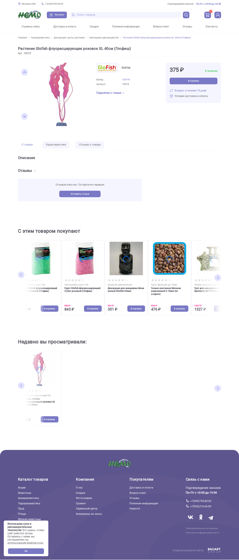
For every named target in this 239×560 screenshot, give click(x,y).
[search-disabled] (73, 15)
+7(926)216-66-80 (200, 506)
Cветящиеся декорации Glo (105, 37)
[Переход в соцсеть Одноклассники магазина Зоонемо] (201, 521)
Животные (24, 492)
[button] (24, 72)
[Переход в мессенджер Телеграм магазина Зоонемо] (211, 521)
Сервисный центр (86, 508)
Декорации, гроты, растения (70, 37)
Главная (24, 37)
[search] (186, 15)
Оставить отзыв (80, 194)
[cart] (207, 15)
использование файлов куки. (25, 542)
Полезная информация (126, 26)
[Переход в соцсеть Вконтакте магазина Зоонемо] (191, 521)
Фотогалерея (84, 498)
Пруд (21, 508)
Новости (134, 508)
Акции (22, 487)
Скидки (94, 26)
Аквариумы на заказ (89, 513)
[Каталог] (57, 15)
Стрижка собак (31, 26)
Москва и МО (29, 3)
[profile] (217, 15)
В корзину (193, 80)
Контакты (211, 26)
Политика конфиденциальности (202, 532)
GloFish (126, 79)
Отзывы (187, 26)
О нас (79, 487)
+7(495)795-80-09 (54, 3)
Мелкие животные (29, 519)
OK (26, 551)
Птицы (22, 513)
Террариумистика (29, 503)
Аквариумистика (41, 37)
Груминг (81, 503)
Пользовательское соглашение (202, 528)
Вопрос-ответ (161, 26)
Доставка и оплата (64, 26)
